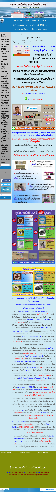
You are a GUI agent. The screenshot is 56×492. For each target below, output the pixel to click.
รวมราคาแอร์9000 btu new (22, 41)
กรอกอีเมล (3, 162)
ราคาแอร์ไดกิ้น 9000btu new (39, 41)
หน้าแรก (13, 34)
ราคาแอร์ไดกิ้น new (24, 43)
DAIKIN (18, 34)
